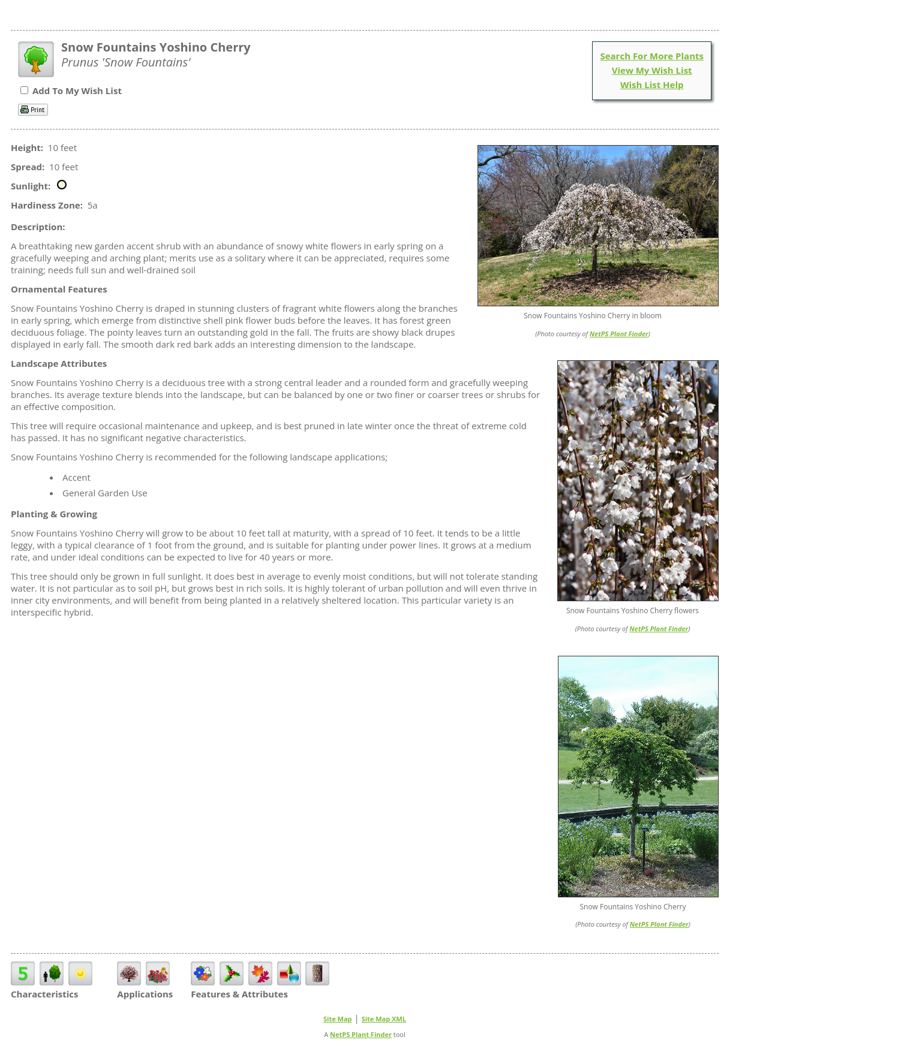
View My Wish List (652, 70)
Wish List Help (652, 85)
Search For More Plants (652, 56)
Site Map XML (384, 1018)
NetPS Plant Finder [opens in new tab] (361, 1034)
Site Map (337, 1018)
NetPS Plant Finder (619, 333)
